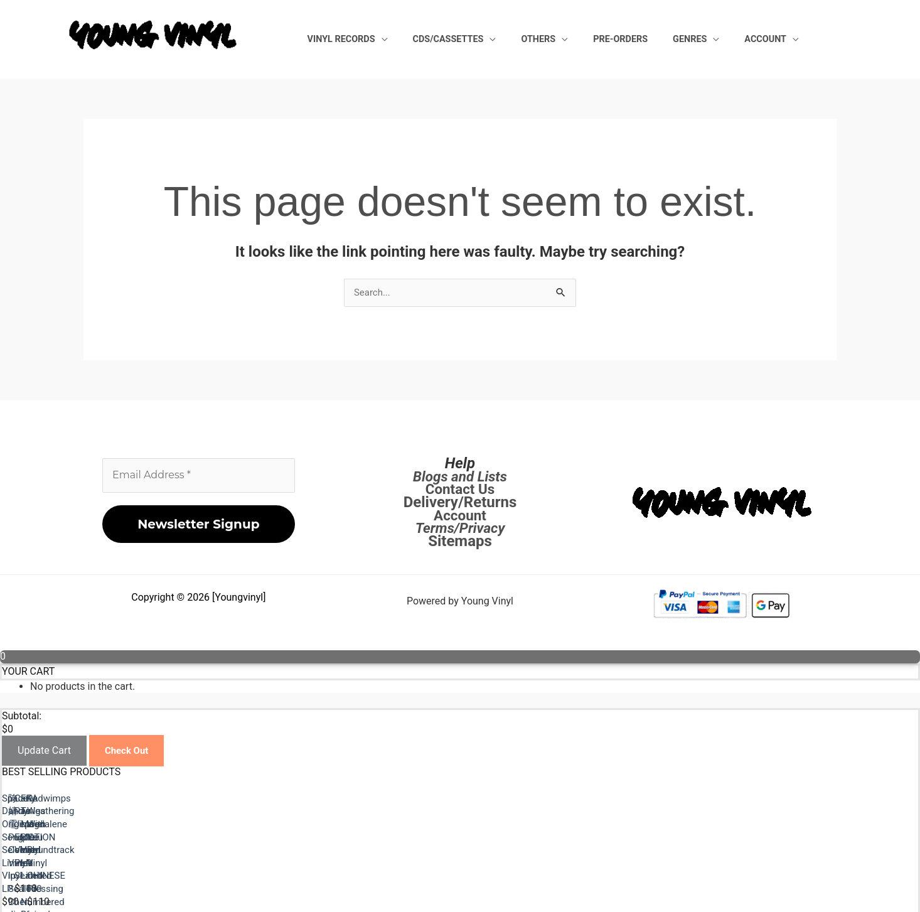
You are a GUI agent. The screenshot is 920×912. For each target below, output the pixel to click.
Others (591, 38)
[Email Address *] (198, 477)
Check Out (128, 752)
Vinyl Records (424, 38)
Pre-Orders (658, 38)
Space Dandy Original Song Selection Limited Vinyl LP (121, 850)
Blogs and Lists (460, 477)
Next (42, 888)
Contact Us (460, 490)
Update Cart (44, 752)
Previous (51, 875)
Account (773, 38)
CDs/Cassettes (516, 38)
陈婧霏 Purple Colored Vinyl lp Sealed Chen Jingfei (575, 850)
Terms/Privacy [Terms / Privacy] (460, 529)
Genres (712, 38)
